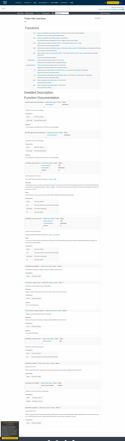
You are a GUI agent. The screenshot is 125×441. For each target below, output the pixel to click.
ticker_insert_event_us (44, 53)
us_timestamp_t (86, 53)
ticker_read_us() (53, 234)
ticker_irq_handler (42, 38)
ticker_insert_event (43, 48)
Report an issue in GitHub (107, 9)
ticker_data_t (56, 33)
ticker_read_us (41, 65)
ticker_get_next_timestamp (45, 70)
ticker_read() (52, 179)
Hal (25, 21)
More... (63, 35)
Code (35, 2)
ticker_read (40, 60)
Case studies (54, 2)
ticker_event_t (74, 43)
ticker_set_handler (42, 33)
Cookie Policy (13, 432)
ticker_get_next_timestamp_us (46, 75)
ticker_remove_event (43, 43)
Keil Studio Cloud (113, 2)
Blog (71, 2)
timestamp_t (84, 48)
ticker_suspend (41, 80)
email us (120, 9)
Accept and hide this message (9, 438)
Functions (97, 18)
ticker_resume (41, 85)
